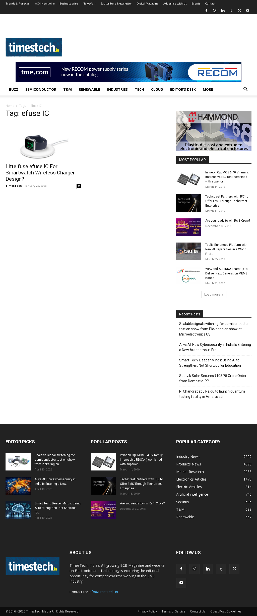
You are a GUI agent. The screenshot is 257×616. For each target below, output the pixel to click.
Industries (117, 89)
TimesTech (14, 185)
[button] (245, 89)
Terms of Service (173, 611)
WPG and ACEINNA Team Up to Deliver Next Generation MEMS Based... (226, 273)
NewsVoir (89, 3)
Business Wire (68, 3)
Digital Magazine (148, 3)
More (208, 89)
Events (195, 3)
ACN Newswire (45, 3)
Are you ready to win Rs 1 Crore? (227, 220)
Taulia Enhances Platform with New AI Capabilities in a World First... (226, 249)
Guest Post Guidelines (225, 611)
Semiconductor (40, 89)
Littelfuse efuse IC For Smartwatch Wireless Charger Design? (40, 172)
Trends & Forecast (18, 3)
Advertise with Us (175, 3)
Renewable (89, 89)
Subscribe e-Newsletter (116, 3)
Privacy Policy (147, 611)
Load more (214, 294)
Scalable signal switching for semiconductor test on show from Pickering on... (55, 459)
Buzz (13, 89)
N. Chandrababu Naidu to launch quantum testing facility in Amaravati (212, 394)
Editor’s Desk (183, 89)
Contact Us (198, 611)
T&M (67, 89)
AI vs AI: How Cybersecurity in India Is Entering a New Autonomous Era (215, 347)
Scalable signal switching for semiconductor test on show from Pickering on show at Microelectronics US (214, 329)
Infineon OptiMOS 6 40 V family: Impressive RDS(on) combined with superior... (227, 177)
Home (10, 106)
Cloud (157, 89)
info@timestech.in (103, 591)
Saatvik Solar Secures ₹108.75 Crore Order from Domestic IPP (212, 378)
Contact (210, 3)
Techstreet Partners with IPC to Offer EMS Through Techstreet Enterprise (226, 201)
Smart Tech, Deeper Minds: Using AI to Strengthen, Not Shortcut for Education (210, 362)
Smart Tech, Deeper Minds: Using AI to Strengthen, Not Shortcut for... (58, 508)
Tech (139, 89)
